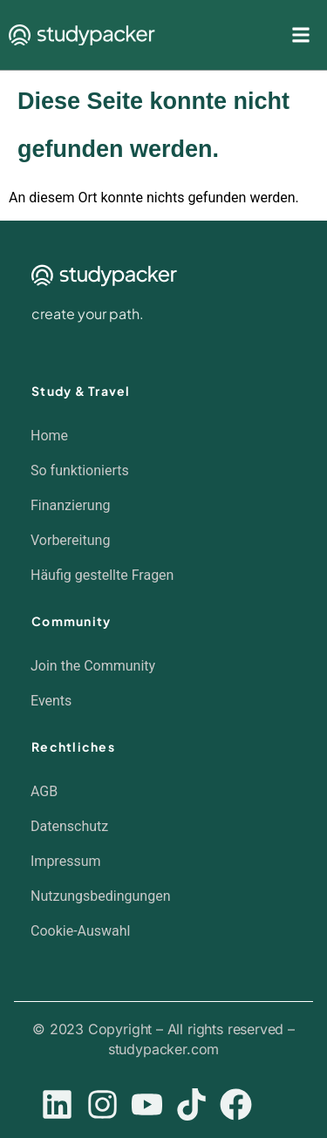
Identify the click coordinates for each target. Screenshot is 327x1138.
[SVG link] (82, 35)
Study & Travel (81, 391)
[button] (155, 931)
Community (71, 621)
